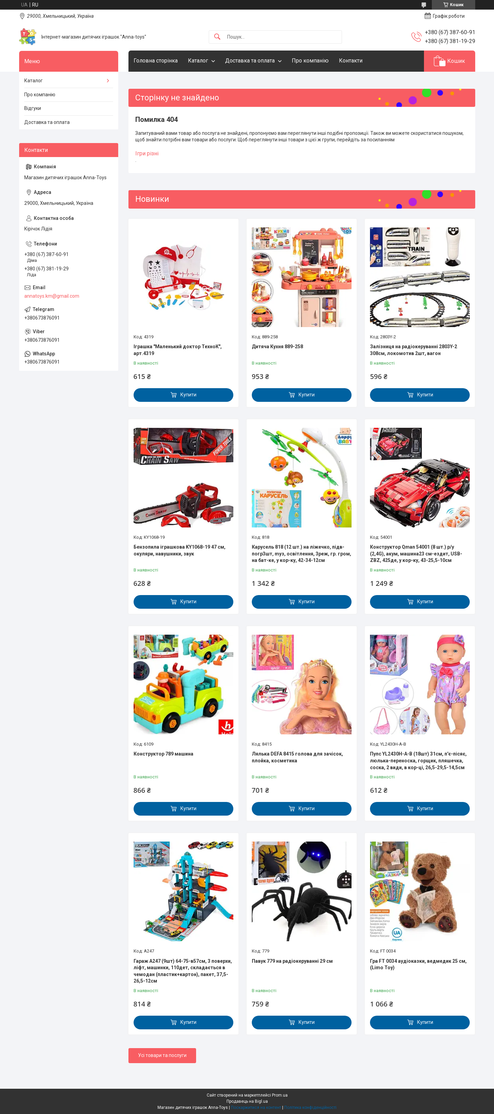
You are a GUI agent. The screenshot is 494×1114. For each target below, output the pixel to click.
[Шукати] (217, 37)
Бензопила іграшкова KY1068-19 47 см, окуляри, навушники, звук (179, 550)
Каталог (198, 60)
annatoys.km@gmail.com (51, 296)
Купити (188, 394)
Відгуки (32, 108)
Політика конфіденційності (310, 1107)
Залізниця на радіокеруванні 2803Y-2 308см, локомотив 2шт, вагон (413, 350)
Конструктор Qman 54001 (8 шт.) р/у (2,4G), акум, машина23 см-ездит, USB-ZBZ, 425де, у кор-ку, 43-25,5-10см (416, 553)
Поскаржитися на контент (256, 1107)
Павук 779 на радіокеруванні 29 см (292, 961)
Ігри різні (147, 153)
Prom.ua (280, 1095)
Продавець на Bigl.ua (247, 1101)
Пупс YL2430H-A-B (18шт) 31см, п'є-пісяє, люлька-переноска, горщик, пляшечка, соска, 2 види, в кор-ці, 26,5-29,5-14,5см (418, 760)
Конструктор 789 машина (163, 754)
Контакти (350, 60)
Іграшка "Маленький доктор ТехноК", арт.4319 (178, 350)
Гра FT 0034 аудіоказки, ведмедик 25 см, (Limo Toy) (418, 964)
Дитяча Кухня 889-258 (277, 346)
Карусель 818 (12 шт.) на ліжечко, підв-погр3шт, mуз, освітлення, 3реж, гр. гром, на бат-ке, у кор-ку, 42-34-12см (301, 553)
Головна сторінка (156, 60)
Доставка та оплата (250, 60)
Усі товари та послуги (162, 1055)
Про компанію (310, 60)
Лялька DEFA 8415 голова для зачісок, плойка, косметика (297, 757)
